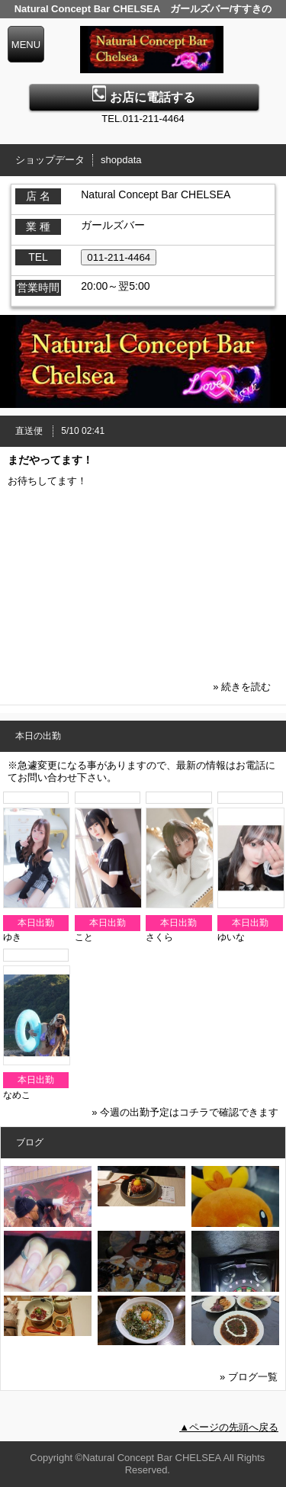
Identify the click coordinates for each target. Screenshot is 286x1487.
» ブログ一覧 (249, 1377)
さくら (159, 937)
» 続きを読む (242, 686)
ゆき (12, 937)
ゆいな (231, 937)
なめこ (17, 1095)
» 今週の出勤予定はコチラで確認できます (185, 1112)
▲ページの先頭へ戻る (228, 1427)
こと (84, 937)
